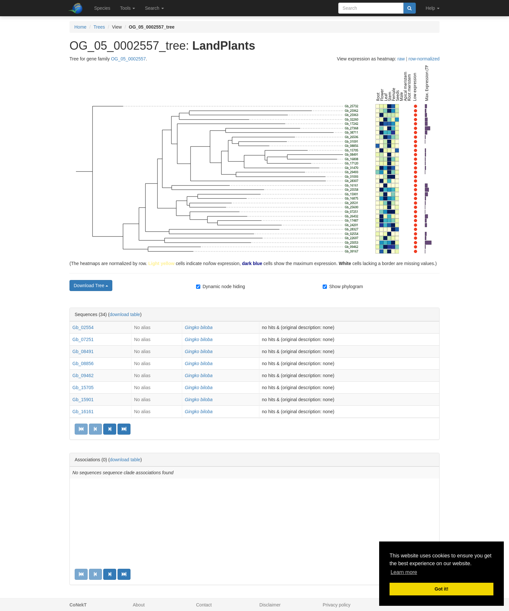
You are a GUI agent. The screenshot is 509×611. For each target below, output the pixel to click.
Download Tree (91, 285)
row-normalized (424, 58)
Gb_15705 (82, 387)
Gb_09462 (82, 375)
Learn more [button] (404, 572)
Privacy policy (337, 604)
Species (102, 8)
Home (80, 27)
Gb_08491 (82, 351)
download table (124, 314)
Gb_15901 (82, 399)
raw (401, 58)
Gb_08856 (82, 363)
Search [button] (154, 8)
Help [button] (433, 8)
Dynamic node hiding (220, 286)
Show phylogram (343, 286)
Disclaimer (269, 604)
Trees (99, 27)
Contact (204, 604)
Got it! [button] (441, 589)
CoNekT (78, 604)
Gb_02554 (82, 327)
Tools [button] (127, 8)
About (139, 604)
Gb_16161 (82, 411)
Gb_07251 (82, 339)
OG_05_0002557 (128, 58)
